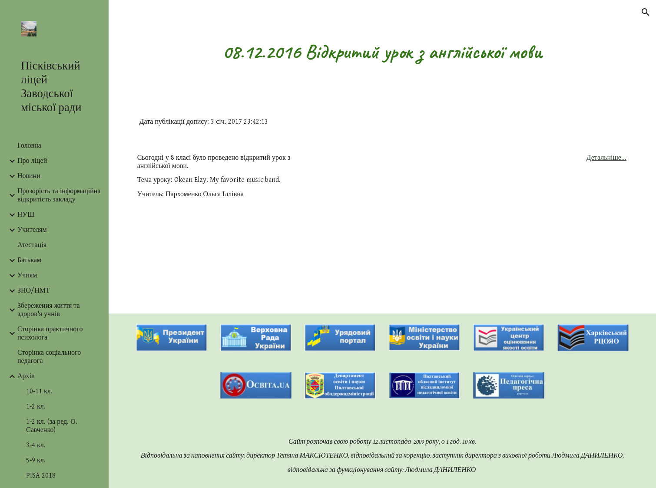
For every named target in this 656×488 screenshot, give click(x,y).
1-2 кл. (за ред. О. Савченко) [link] (51, 426)
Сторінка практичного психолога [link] (50, 333)
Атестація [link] (31, 245)
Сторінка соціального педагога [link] (49, 357)
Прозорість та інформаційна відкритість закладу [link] (58, 195)
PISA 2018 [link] (41, 476)
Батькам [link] (29, 260)
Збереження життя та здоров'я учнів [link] (48, 310)
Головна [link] (29, 146)
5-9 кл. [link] (36, 460)
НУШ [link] (25, 215)
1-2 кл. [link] (36, 406)
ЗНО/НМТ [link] (33, 291)
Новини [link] (28, 176)
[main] (382, 52)
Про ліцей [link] (32, 161)
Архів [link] (26, 376)
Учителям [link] (32, 230)
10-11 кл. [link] (39, 391)
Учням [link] (27, 275)
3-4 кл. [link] (36, 445)
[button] (645, 12)
